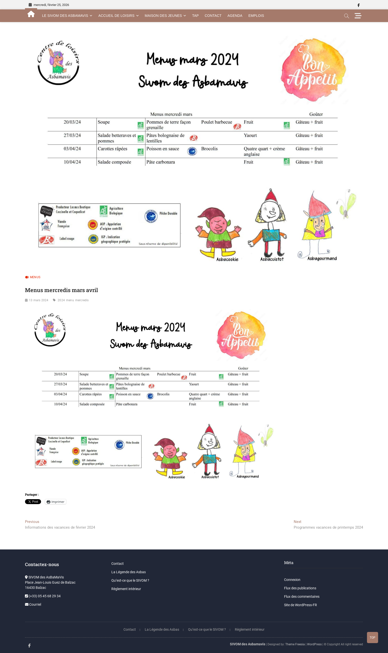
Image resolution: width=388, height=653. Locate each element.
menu (70, 300)
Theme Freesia (295, 644)
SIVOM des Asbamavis (247, 644)
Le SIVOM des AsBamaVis (65, 16)
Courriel (33, 604)
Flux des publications (300, 588)
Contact (213, 16)
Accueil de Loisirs (116, 16)
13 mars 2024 (38, 300)
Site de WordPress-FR (300, 605)
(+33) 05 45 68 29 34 (43, 596)
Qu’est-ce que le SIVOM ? (130, 580)
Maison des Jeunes (163, 16)
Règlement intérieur (126, 589)
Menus (35, 277)
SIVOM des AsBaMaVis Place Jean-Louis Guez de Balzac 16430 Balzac (50, 582)
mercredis (82, 300)
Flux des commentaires (301, 597)
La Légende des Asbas (128, 572)
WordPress (314, 644)
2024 (61, 300)
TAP (195, 16)
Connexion (292, 580)
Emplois (256, 16)
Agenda (234, 16)
